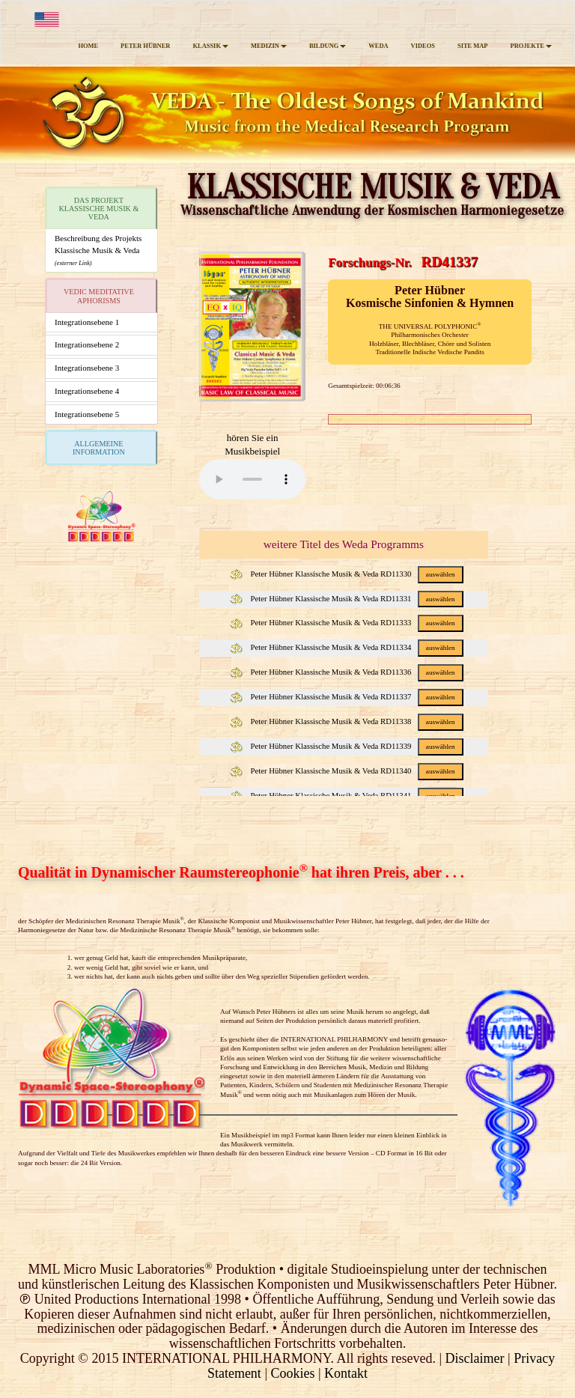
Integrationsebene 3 (87, 367)
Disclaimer (475, 1358)
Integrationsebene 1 (87, 321)
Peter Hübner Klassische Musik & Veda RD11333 (346, 622)
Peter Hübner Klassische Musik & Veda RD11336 (346, 671)
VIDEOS (423, 45)
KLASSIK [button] (210, 45)
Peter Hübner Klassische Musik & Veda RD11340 (346, 770)
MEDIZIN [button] (269, 45)
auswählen (440, 574)
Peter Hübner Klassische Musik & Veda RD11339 (346, 745)
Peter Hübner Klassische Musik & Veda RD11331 (346, 598)
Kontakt (346, 1373)
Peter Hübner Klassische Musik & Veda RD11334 (346, 646)
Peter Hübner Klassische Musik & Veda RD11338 (346, 721)
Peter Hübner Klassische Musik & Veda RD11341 (346, 795)
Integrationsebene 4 (87, 390)
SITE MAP (472, 45)
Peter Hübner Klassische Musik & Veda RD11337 (346, 696)
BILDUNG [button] (327, 45)
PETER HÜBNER (145, 45)
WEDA (378, 45)
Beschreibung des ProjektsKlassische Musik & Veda (98, 250)
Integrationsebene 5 (87, 414)
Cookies (292, 1373)
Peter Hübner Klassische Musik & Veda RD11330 (346, 573)
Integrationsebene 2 (87, 344)
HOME (88, 45)
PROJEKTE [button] (531, 45)
